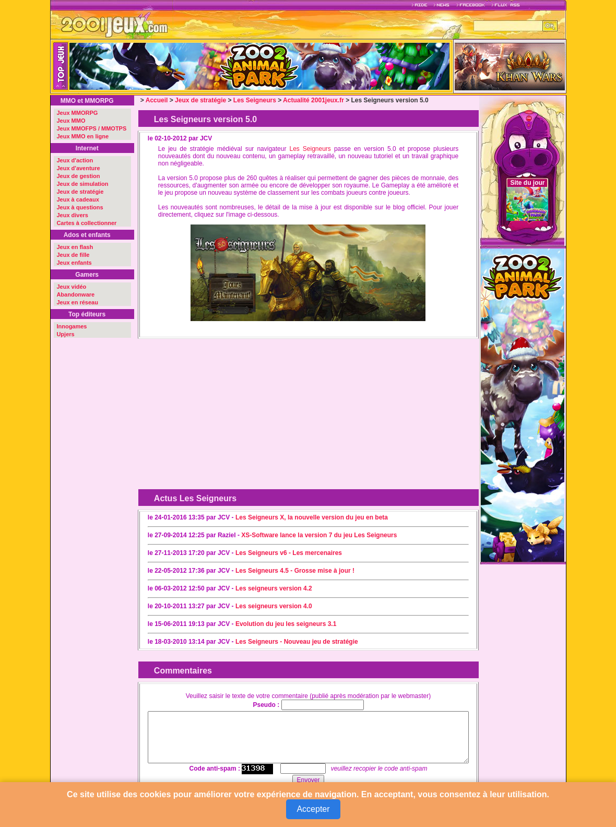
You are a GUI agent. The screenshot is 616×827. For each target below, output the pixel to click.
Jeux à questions (79, 207)
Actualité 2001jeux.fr (313, 100)
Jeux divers (72, 215)
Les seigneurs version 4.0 (273, 606)
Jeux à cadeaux (77, 199)
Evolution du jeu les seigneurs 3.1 (285, 624)
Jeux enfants (73, 262)
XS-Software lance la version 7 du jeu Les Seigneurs (319, 535)
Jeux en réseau (77, 302)
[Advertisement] (224, 407)
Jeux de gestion (78, 176)
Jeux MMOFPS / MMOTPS (91, 128)
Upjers (65, 334)
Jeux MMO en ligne (82, 136)
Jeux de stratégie (79, 191)
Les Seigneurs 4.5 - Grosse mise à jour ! (294, 570)
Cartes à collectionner (86, 223)
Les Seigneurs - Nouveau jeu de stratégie (296, 641)
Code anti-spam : (214, 768)
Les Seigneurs (254, 100)
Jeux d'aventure (78, 168)
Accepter (313, 809)
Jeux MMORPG (77, 113)
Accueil (157, 100)
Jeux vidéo (71, 286)
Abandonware (75, 294)
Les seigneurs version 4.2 (273, 588)
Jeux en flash (74, 247)
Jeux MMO (70, 120)
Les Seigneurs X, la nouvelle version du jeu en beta (311, 517)
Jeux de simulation (82, 184)
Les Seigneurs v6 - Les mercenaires (288, 553)
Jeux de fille (72, 255)
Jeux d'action (74, 160)
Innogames (71, 326)
